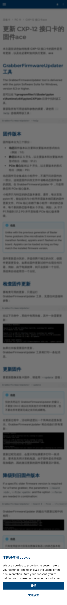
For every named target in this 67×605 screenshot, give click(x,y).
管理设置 (33, 595)
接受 (33, 585)
